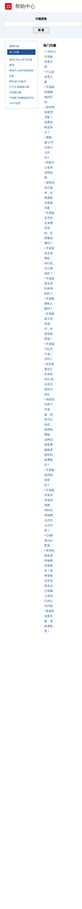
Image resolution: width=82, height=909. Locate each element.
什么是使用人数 (49, 76)
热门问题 (14, 52)
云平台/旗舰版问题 (19, 86)
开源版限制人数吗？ (49, 303)
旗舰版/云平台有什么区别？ (49, 147)
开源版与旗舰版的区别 (21, 97)
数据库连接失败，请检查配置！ (49, 621)
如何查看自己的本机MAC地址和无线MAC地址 (49, 379)
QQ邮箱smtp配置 (48, 540)
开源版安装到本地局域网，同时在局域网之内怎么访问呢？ (49, 510)
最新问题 (14, 46)
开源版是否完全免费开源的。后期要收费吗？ (49, 228)
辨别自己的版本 (17, 81)
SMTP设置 (14, 103)
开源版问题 (15, 92)
